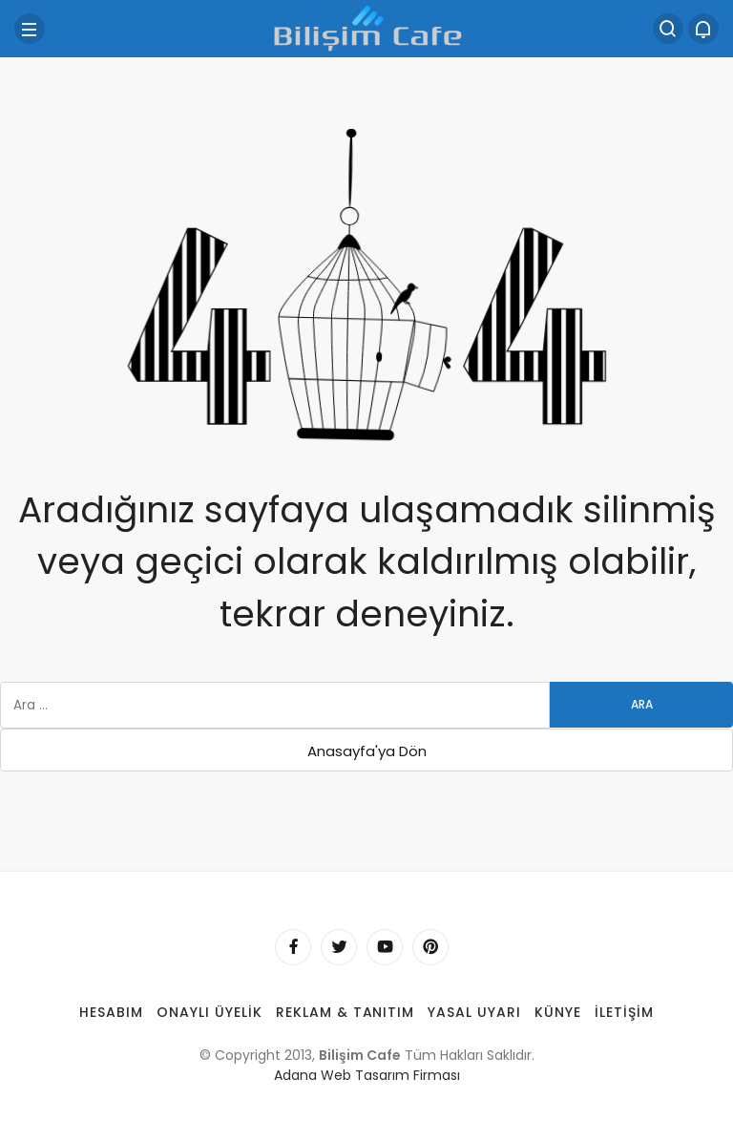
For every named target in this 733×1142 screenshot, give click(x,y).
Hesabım (111, 1012)
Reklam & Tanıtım (345, 1012)
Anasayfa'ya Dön (367, 751)
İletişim (624, 1012)
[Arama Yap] (668, 28)
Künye (557, 1012)
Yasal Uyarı (474, 1012)
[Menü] (29, 28)
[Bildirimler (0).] (703, 28)
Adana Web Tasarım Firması (367, 1075)
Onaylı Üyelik (209, 1012)
